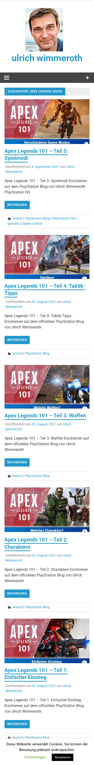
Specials (13, 223)
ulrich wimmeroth (47, 58)
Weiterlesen (17, 205)
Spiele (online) (32, 223)
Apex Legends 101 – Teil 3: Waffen (45, 415)
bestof (17, 218)
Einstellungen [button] (35, 757)
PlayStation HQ (63, 218)
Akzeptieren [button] (62, 757)
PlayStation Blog (37, 218)
